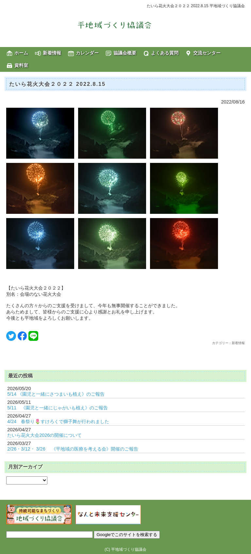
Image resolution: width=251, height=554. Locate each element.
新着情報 (52, 52)
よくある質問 (164, 52)
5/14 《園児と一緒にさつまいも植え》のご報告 (56, 394)
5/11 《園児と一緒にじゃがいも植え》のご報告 (57, 407)
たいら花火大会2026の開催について (44, 435)
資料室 (21, 65)
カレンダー (87, 52)
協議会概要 (124, 52)
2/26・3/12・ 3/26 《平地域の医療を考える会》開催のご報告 (72, 448)
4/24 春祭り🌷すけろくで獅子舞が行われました (58, 421)
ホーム (21, 52)
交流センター (207, 52)
